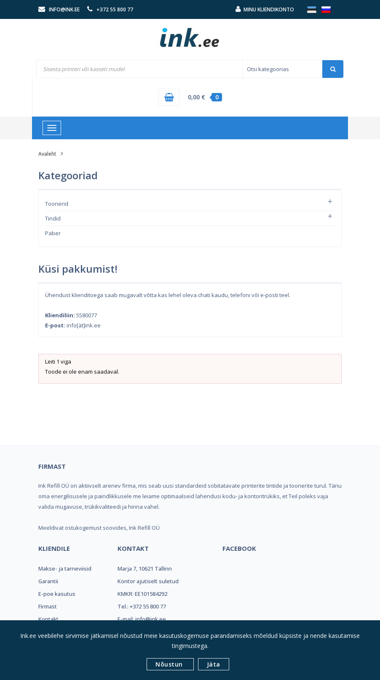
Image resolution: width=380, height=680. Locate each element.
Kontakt (48, 619)
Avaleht (47, 153)
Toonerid (56, 203)
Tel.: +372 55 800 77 (142, 606)
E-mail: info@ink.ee (142, 619)
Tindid (53, 218)
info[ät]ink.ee (84, 325)
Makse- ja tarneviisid (64, 568)
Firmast (47, 606)
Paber (53, 233)
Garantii (48, 581)
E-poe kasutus (56, 594)
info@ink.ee (64, 9)
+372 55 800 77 (114, 9)
